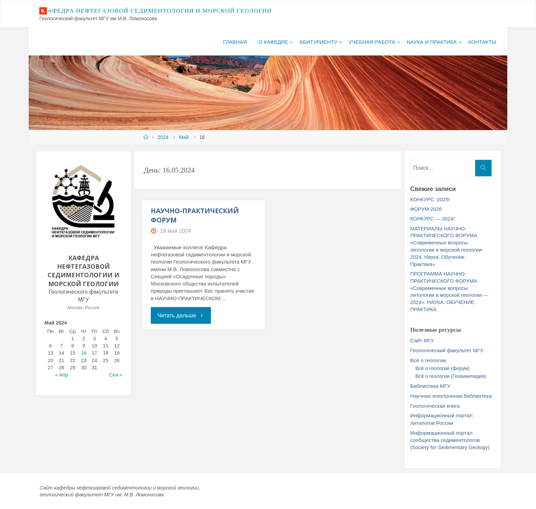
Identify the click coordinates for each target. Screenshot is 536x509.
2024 (163, 137)
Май (184, 137)
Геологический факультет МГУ (446, 350)
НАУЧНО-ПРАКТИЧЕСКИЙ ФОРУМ (195, 215)
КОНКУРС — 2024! (432, 218)
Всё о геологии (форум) (442, 368)
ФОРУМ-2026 (426, 209)
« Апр (61, 375)
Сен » (115, 375)
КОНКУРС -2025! (430, 199)
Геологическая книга (434, 406)
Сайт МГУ (422, 340)
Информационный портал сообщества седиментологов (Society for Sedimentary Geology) (450, 440)
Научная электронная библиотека (451, 396)
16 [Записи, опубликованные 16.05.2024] (83, 353)
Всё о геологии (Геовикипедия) (450, 376)
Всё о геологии (428, 360)
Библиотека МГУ (430, 386)
